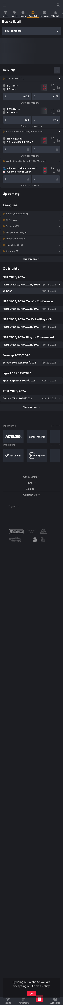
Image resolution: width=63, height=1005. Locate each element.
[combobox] (11, 506)
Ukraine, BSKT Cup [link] (15, 78)
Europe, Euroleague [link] (16, 238)
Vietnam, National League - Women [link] (24, 131)
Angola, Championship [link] (17, 213)
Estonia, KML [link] (12, 226)
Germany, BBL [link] (12, 251)
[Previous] (52, 425)
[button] (31, 79)
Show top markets (31, 102)
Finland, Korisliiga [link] (14, 245)
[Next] (58, 425)
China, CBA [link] (11, 220)
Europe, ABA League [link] (16, 232)
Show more (31, 259)
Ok (31, 993)
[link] (5, 14)
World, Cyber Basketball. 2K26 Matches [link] (26, 161)
